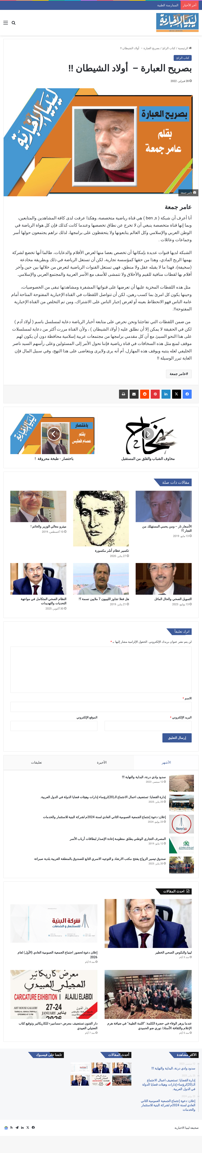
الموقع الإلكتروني (86, 717)
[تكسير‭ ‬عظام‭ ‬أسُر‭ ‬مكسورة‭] (101, 519)
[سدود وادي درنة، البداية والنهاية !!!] (179, 785)
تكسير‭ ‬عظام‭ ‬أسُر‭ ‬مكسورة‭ (112, 550)
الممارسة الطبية (167, 5)
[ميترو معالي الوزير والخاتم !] (38, 506)
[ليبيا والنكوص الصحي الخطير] (148, 927)
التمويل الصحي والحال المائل (172, 599)
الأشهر (166, 762)
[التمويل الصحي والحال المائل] (164, 578)
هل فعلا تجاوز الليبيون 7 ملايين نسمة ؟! (104, 599)
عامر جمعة (178, 374)
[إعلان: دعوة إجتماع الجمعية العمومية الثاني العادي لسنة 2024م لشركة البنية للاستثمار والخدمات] (179, 826)
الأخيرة (102, 762)
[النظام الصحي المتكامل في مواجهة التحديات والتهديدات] (38, 578)
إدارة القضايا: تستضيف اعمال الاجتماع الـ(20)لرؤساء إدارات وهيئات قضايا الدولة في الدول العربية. (101, 799)
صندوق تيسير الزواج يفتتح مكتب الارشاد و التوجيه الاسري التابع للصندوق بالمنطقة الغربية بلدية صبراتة (98, 861)
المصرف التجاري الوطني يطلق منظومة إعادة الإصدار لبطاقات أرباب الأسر (115, 841)
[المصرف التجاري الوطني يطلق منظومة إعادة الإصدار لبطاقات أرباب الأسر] (179, 847)
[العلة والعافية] (80, 1097)
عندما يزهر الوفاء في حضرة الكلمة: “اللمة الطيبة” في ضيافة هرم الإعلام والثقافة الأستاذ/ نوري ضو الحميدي (149, 1038)
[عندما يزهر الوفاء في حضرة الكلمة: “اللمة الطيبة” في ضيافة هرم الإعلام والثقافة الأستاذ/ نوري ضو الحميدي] (148, 1002)
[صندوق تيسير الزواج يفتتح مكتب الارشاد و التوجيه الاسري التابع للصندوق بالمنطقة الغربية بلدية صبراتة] (179, 867)
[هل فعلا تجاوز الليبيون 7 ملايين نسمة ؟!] (101, 578)
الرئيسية (185, 48)
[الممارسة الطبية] (121, 1085)
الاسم (187, 698)
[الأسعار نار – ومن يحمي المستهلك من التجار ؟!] (164, 506)
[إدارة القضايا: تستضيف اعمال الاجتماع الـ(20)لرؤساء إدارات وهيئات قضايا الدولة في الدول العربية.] (179, 805)
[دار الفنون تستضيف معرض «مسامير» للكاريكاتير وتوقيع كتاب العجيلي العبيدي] (53, 1002)
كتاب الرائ (168, 48)
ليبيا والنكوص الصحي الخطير (165, 958)
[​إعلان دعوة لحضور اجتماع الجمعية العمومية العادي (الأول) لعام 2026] (53, 927)
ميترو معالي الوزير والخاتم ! (48, 526)
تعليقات (36, 762)
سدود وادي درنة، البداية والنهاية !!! (142, 779)
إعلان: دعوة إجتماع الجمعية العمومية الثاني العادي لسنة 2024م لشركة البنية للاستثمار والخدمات (102, 819)
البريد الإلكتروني (181, 717)
